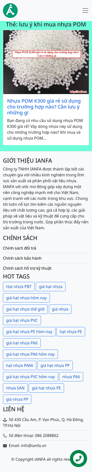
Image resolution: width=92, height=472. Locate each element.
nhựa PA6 (71, 376)
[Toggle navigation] (85, 10)
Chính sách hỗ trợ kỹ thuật (27, 268)
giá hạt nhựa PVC (22, 320)
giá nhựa (60, 309)
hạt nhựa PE (71, 331)
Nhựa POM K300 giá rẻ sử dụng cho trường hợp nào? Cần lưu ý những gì (44, 107)
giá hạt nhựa (50, 286)
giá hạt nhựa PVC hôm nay (30, 376)
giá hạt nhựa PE (46, 388)
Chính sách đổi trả (19, 248)
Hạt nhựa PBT (18, 286)
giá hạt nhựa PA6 (22, 343)
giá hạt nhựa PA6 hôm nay (30, 354)
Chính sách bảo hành (22, 258)
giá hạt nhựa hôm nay (26, 298)
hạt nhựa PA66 (19, 365)
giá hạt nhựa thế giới (25, 309)
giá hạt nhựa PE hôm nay (29, 331)
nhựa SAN (15, 388)
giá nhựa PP (17, 399)
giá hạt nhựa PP (55, 365)
